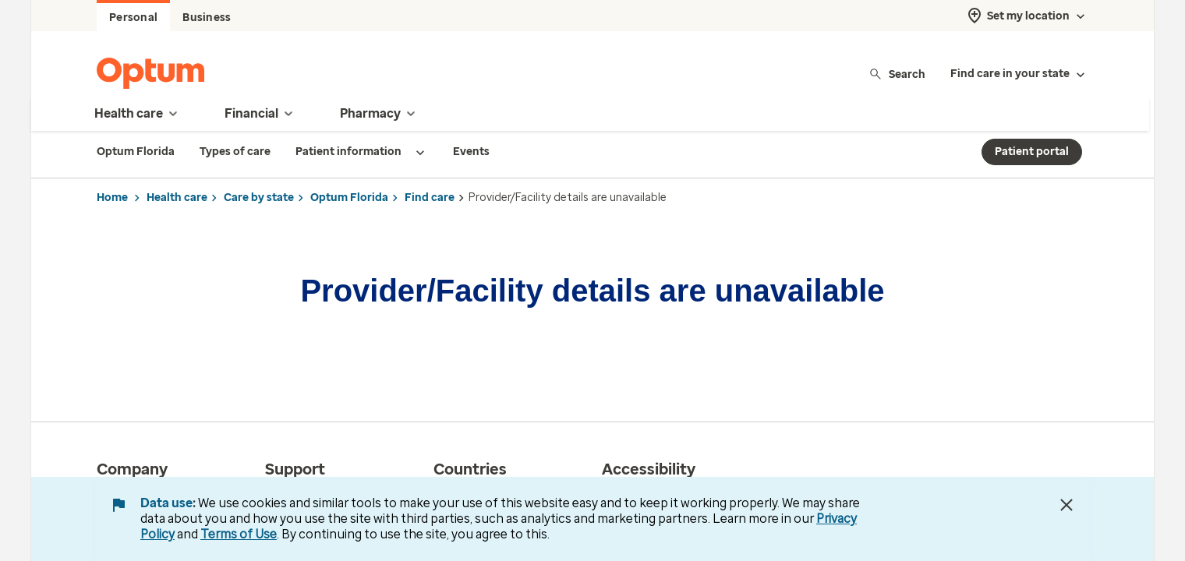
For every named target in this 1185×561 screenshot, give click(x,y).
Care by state (259, 197)
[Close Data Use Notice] (1066, 505)
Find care (430, 197)
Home (112, 197)
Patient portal (1032, 151)
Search (896, 73)
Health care (177, 197)
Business (206, 17)
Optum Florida (349, 197)
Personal (133, 17)
